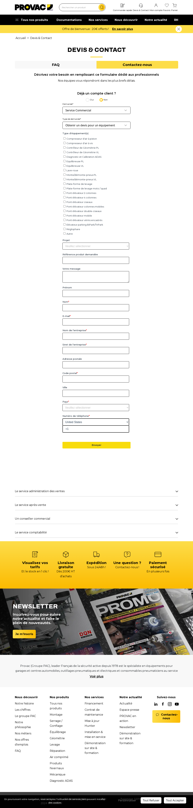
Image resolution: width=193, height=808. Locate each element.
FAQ (18, 750)
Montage (56, 714)
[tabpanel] (96, 305)
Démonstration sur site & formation (95, 748)
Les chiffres (22, 709)
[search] (101, 7)
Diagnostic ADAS (61, 780)
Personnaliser (127, 800)
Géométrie (57, 738)
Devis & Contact (41, 38)
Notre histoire (24, 703)
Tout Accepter (175, 800)
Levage (55, 744)
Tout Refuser (151, 800)
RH (176, 20)
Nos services (98, 20)
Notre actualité (156, 20)
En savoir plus (127, 29)
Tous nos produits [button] (31, 20)
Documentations (69, 20)
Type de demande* (71, 119)
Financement (94, 703)
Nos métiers (23, 733)
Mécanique (57, 774)
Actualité (126, 703)
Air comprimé (59, 757)
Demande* (67, 104)
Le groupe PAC (25, 716)
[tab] (55, 65)
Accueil (21, 38)
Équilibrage (58, 732)
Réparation (57, 750)
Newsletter (127, 727)
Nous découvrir (126, 20)
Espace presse (129, 709)
